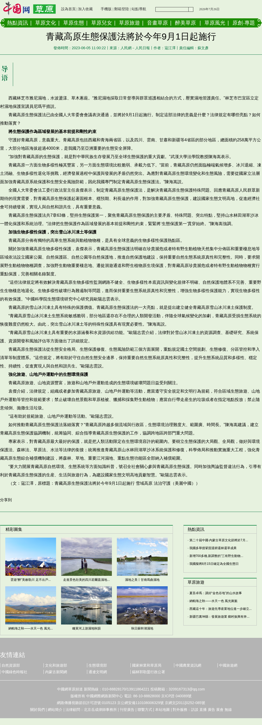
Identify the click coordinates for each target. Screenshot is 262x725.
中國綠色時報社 (14, 672)
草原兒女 (101, 23)
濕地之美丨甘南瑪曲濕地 (142, 580)
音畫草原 (157, 23)
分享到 (6, 500)
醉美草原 (185, 23)
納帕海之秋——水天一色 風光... (30, 628)
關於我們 (37, 709)
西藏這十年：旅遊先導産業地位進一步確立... (220, 609)
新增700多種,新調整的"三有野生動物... (216, 556)
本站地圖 (162, 709)
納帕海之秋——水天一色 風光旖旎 (213, 601)
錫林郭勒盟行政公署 (148, 672)
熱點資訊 (17, 23)
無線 (228, 709)
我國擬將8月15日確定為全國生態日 (214, 564)
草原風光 (214, 23)
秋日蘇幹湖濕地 (142, 628)
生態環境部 (98, 665)
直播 (203, 709)
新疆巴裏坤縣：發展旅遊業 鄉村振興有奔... (219, 616)
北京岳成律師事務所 (100, 709)
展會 (219, 709)
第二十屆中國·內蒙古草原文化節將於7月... (218, 540)
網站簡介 (55, 709)
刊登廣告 (127, 709)
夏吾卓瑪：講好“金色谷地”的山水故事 (215, 593)
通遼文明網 (98, 672)
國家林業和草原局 (146, 665)
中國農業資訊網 (188, 665)
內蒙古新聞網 (56, 672)
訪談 (194, 709)
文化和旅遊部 (56, 665)
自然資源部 (11, 665)
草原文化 (45, 23)
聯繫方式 (145, 709)
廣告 (211, 709)
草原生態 (73, 23)
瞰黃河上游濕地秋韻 (86, 628)
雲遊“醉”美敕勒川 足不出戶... (30, 580)
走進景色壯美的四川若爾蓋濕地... (86, 580)
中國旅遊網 (228, 665)
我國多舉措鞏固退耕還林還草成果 (213, 548)
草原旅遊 (129, 23)
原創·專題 (243, 23)
